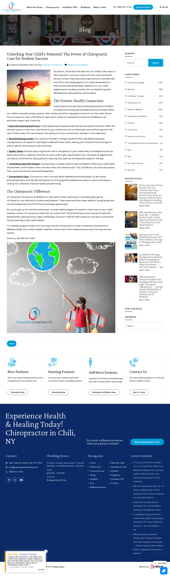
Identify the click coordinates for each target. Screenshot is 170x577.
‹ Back (11, 343)
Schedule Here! (143, 7)
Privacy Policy (58, 572)
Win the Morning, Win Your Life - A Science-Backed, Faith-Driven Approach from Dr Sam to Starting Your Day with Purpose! (150, 218)
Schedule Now (18, 391)
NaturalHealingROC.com (146, 441)
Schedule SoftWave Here (105, 391)
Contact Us (138, 371)
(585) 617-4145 (124, 7)
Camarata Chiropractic (52, 64)
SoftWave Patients (103, 372)
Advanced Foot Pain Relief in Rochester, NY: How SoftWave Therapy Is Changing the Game (151, 238)
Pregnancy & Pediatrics (78, 64)
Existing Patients (62, 371)
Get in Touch (139, 391)
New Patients (18, 371)
